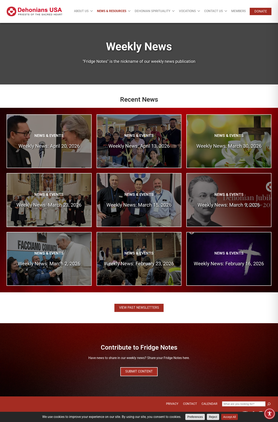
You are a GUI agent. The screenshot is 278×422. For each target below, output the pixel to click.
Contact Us (213, 11)
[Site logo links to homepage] (34, 11)
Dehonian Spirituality (152, 11)
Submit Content (139, 371)
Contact (190, 404)
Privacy (172, 404)
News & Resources (111, 11)
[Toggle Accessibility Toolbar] (269, 413)
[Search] (269, 404)
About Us (81, 11)
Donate (260, 11)
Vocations (187, 11)
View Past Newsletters (139, 307)
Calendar (209, 404)
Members (238, 11)
